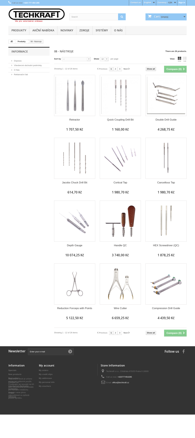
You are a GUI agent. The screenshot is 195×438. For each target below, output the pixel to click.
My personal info (47, 382)
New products (14, 374)
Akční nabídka (43, 30)
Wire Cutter (120, 308)
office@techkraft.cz (120, 382)
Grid (179, 59)
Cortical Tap (120, 182)
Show (96, 59)
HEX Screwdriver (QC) (166, 245)
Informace (19, 51)
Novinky (66, 30)
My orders (43, 370)
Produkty (18, 30)
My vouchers (45, 386)
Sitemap (12, 397)
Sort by (57, 59)
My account (46, 365)
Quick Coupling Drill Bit (120, 119)
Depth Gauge (74, 245)
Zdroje (84, 30)
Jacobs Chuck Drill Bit (74, 182)
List (185, 59)
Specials (12, 370)
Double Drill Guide (166, 119)
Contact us (136, 2)
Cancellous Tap (166, 182)
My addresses (45, 378)
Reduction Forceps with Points (74, 308)
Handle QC (120, 245)
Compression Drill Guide (166, 308)
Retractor (74, 119)
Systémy (102, 30)
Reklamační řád (20, 73)
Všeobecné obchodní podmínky (27, 64)
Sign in (182, 2)
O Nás (118, 30)
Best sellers (14, 378)
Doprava (17, 59)
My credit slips (46, 374)
